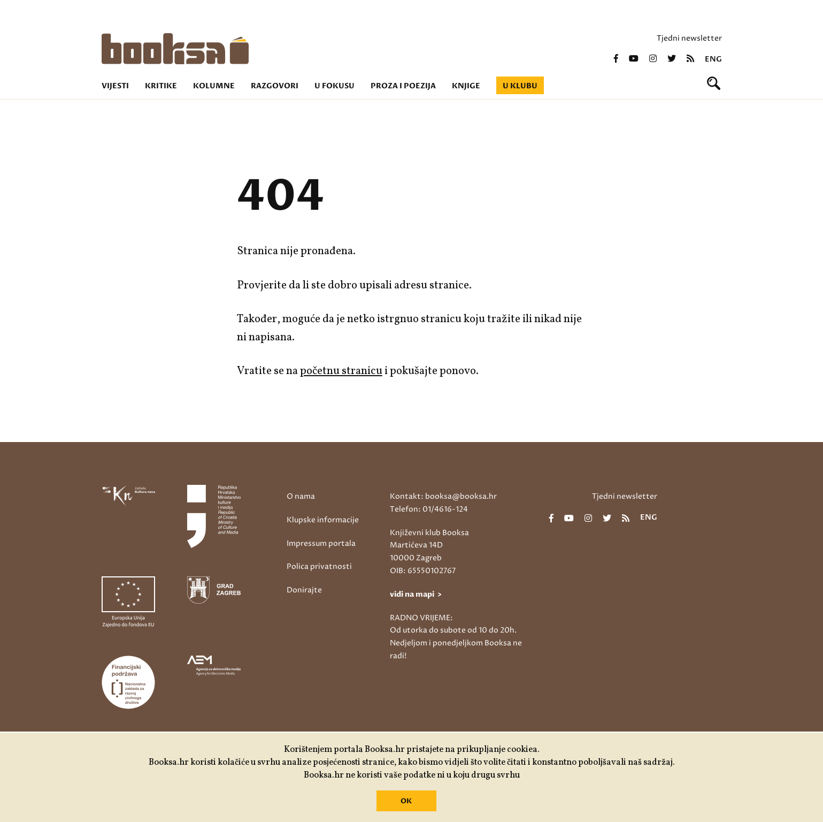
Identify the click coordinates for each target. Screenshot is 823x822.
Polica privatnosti (319, 566)
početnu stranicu (341, 371)
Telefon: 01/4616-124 (429, 509)
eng (713, 59)
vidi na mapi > (416, 594)
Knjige (466, 86)
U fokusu (334, 86)
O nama (301, 496)
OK (406, 801)
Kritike (161, 86)
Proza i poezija (403, 86)
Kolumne (214, 86)
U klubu (520, 86)
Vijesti (115, 86)
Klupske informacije (323, 520)
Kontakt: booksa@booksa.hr (443, 496)
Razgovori (274, 86)
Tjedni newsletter (689, 38)
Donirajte (304, 590)
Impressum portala (321, 543)
